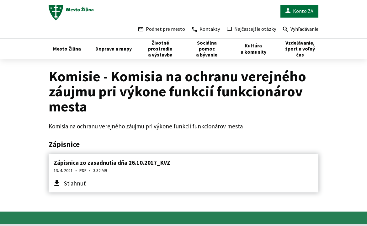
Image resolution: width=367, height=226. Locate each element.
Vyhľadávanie (300, 30)
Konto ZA (299, 11)
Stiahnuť (74, 183)
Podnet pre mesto (161, 29)
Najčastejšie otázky (251, 29)
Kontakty (206, 29)
